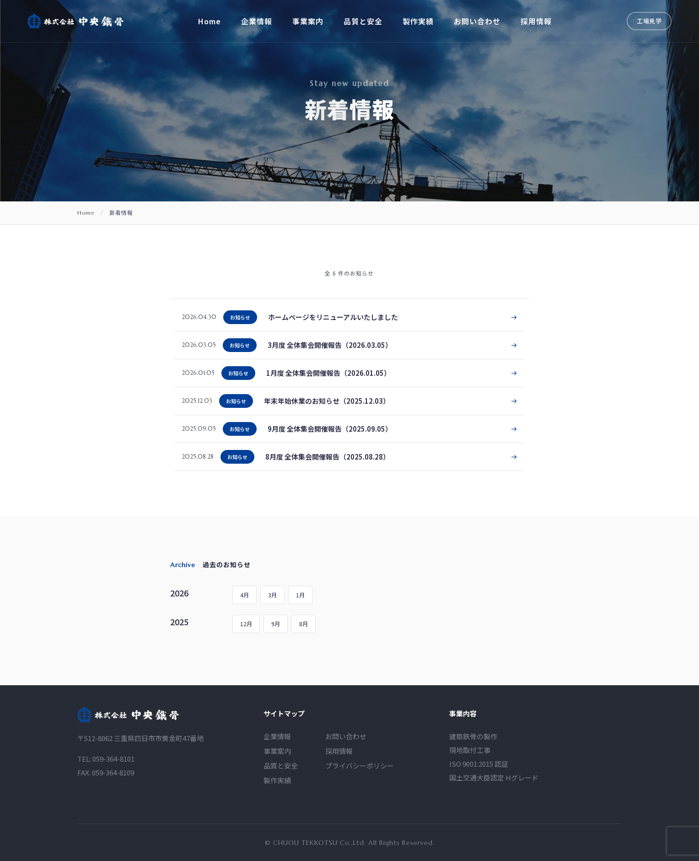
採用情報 (536, 21)
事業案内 (307, 21)
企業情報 (256, 21)
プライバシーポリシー (359, 775)
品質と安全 (363, 21)
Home (209, 21)
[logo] (128, 724)
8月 (303, 624)
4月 (244, 595)
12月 (246, 624)
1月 (300, 595)
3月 (272, 595)
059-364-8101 (113, 769)
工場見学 (649, 20)
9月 (275, 624)
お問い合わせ (477, 21)
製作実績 (418, 21)
